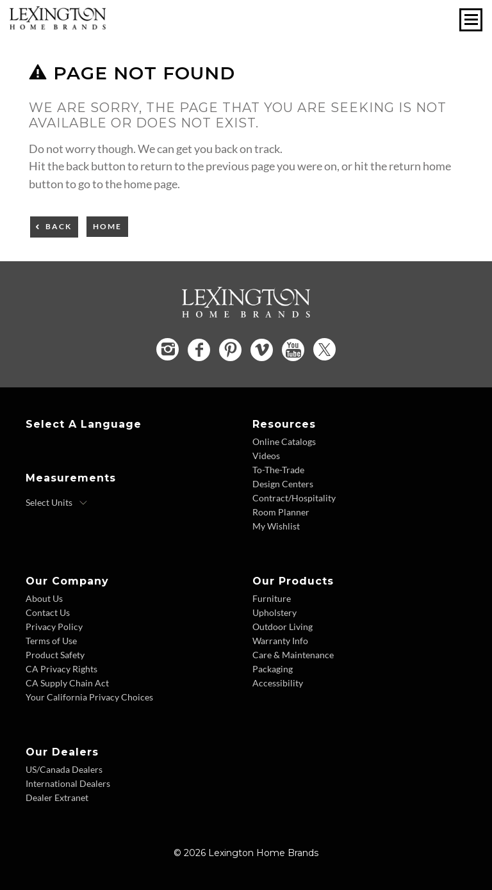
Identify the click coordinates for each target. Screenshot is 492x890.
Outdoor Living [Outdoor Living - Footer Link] (282, 626)
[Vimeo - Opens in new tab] (261, 350)
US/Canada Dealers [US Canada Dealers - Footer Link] (64, 769)
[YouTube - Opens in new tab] (293, 350)
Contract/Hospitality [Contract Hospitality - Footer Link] (294, 497)
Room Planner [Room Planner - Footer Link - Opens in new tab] (280, 511)
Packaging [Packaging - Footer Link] (272, 668)
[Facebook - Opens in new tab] (199, 350)
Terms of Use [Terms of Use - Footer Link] (51, 640)
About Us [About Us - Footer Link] (44, 598)
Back (58, 226)
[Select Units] (57, 502)
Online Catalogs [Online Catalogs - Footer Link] (284, 441)
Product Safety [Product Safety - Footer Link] (55, 654)
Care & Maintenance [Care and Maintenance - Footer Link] (293, 654)
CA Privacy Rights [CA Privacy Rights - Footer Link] (61, 668)
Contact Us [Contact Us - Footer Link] (48, 612)
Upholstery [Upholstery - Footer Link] (274, 612)
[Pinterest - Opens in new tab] (230, 350)
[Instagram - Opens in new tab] (167, 349)
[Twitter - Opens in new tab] (324, 349)
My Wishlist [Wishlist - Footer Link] (276, 526)
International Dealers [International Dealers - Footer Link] (68, 783)
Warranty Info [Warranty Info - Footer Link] (280, 640)
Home (107, 226)
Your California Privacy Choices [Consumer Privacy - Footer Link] (89, 697)
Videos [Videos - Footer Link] (266, 455)
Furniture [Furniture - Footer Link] (271, 598)
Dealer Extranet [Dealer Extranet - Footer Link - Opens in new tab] (57, 797)
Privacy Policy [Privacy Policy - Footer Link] (54, 626)
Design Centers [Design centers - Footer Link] (282, 483)
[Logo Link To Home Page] (58, 25)
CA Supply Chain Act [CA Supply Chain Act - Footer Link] (67, 682)
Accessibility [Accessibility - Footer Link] (277, 682)
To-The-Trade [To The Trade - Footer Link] (278, 469)
